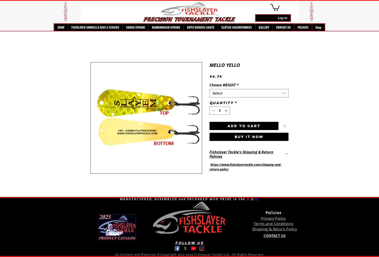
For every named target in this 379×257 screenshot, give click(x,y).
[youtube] (193, 248)
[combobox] (249, 93)
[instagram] (201, 248)
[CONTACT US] (274, 235)
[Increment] (226, 111)
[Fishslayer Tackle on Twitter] (185, 248)
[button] (95, 27)
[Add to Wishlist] (284, 126)
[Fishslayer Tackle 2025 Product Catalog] (117, 227)
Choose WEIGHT (224, 85)
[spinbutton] (220, 111)
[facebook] (177, 248)
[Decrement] (213, 111)
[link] (275, 7)
